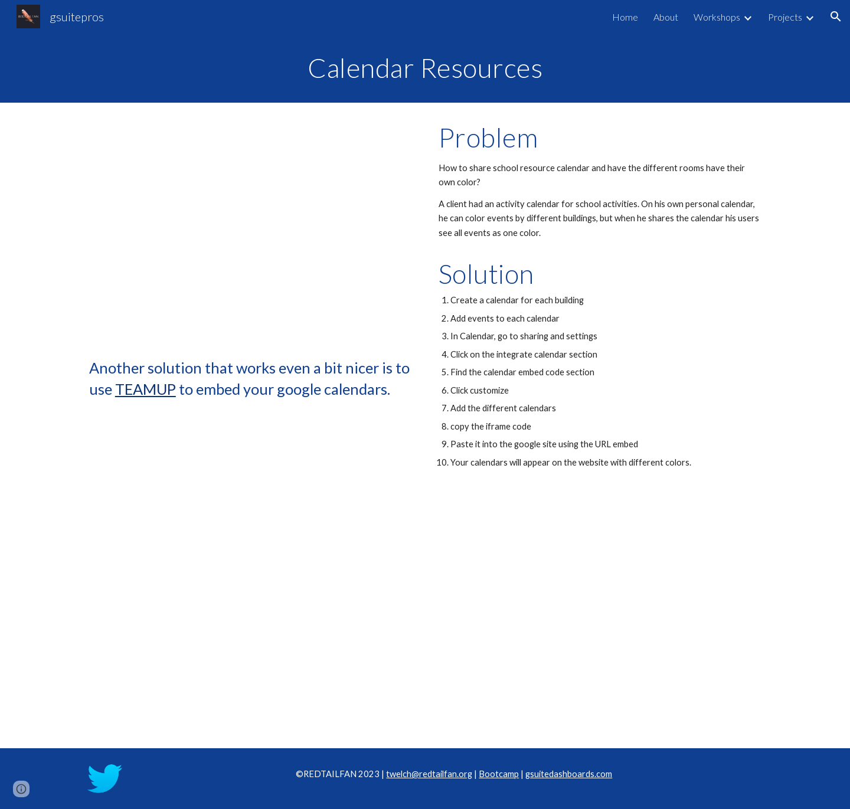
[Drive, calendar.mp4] (250, 233)
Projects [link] (785, 16)
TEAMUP (145, 389)
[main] (425, 68)
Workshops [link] (717, 16)
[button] (836, 16)
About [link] (665, 16)
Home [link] (625, 16)
